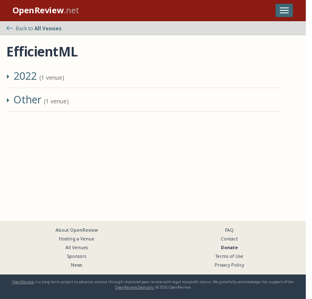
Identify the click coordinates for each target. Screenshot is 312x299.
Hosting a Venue (76, 239)
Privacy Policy (229, 265)
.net (45, 10)
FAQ (229, 230)
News (76, 265)
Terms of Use (229, 256)
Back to (34, 28)
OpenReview (23, 281)
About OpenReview (77, 230)
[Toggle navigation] (284, 10)
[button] (9, 77)
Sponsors (76, 256)
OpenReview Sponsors (134, 287)
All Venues (76, 247)
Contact (229, 239)
